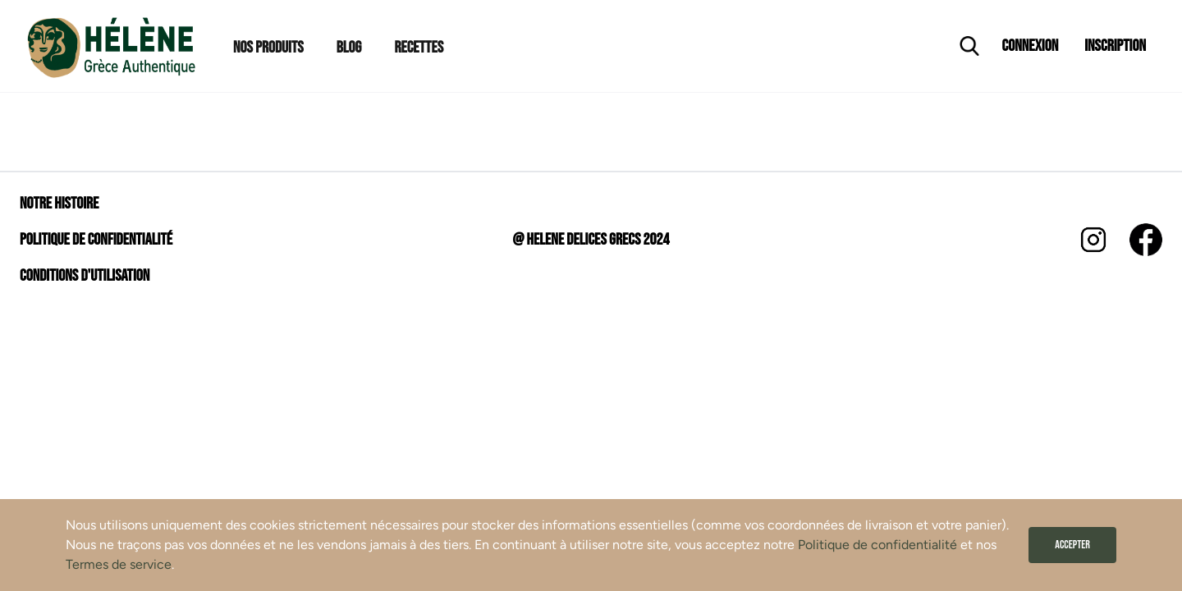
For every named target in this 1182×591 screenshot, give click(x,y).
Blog (349, 47)
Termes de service (119, 564)
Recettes (418, 47)
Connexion (1030, 46)
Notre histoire (59, 203)
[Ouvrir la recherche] (969, 46)
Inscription (1115, 46)
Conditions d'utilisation (84, 276)
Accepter (1072, 545)
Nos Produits (268, 47)
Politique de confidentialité (877, 544)
